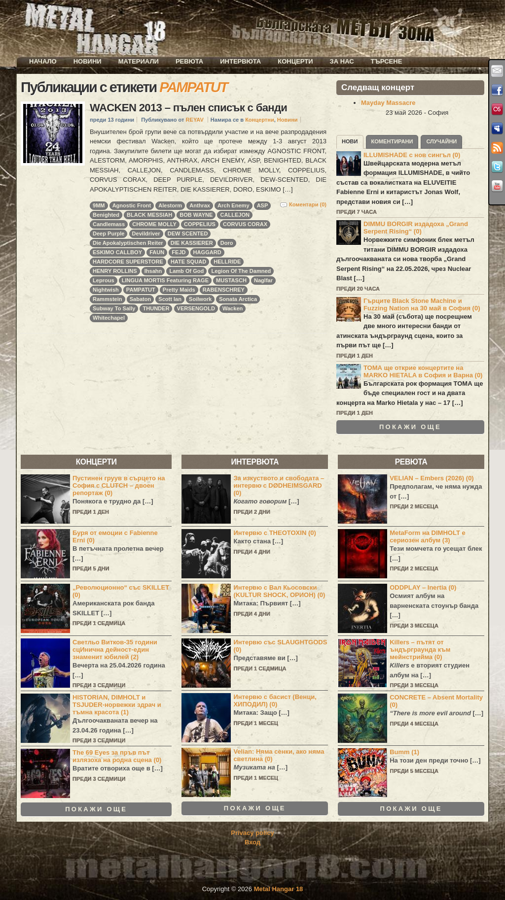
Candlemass (109, 224)
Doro (226, 243)
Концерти (295, 61)
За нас (342, 61)
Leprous (103, 280)
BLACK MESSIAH (149, 215)
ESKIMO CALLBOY (117, 252)
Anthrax (199, 205)
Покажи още (410, 427)
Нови (350, 141)
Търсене (386, 61)
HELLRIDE (227, 262)
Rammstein (107, 299)
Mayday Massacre (388, 102)
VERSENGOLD (196, 308)
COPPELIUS (200, 224)
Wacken (232, 308)
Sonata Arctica (238, 299)
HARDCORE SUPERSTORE (128, 262)
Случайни (441, 141)
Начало (43, 61)
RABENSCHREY (224, 290)
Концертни (259, 120)
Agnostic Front (131, 205)
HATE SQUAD (188, 262)
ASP (262, 205)
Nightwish (106, 290)
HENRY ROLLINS (115, 271)
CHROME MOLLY (154, 224)
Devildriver (146, 233)
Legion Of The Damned (241, 271)
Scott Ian (169, 299)
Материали (138, 61)
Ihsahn (153, 271)
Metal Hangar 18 (278, 889)
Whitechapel (109, 318)
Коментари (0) (307, 204)
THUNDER (156, 308)
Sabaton (140, 299)
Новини (87, 61)
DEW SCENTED (188, 233)
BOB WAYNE (196, 215)
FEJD (178, 252)
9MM (99, 205)
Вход (252, 842)
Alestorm (170, 205)
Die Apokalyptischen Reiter (128, 243)
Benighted (106, 215)
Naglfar (263, 280)
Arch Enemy (233, 205)
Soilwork (200, 299)
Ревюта (189, 61)
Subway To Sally (114, 308)
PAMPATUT (140, 290)
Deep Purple (108, 233)
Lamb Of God (186, 271)
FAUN (156, 252)
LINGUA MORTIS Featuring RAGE (165, 280)
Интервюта (240, 61)
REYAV (195, 120)
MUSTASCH (231, 280)
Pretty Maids (179, 290)
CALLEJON (235, 215)
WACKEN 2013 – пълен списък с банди (188, 107)
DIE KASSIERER (192, 243)
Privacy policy (252, 832)
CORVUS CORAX (245, 224)
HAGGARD (207, 252)
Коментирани (392, 141)
